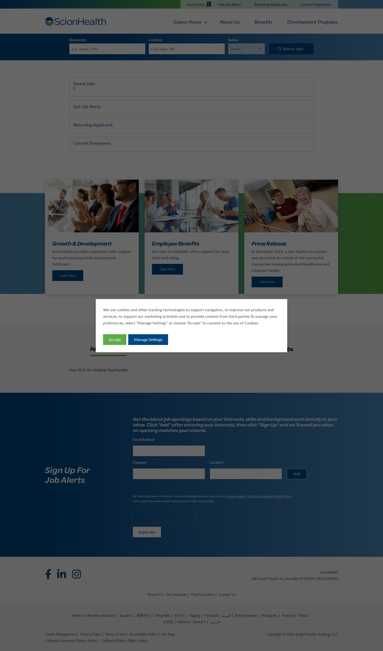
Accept (115, 339)
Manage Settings (148, 339)
